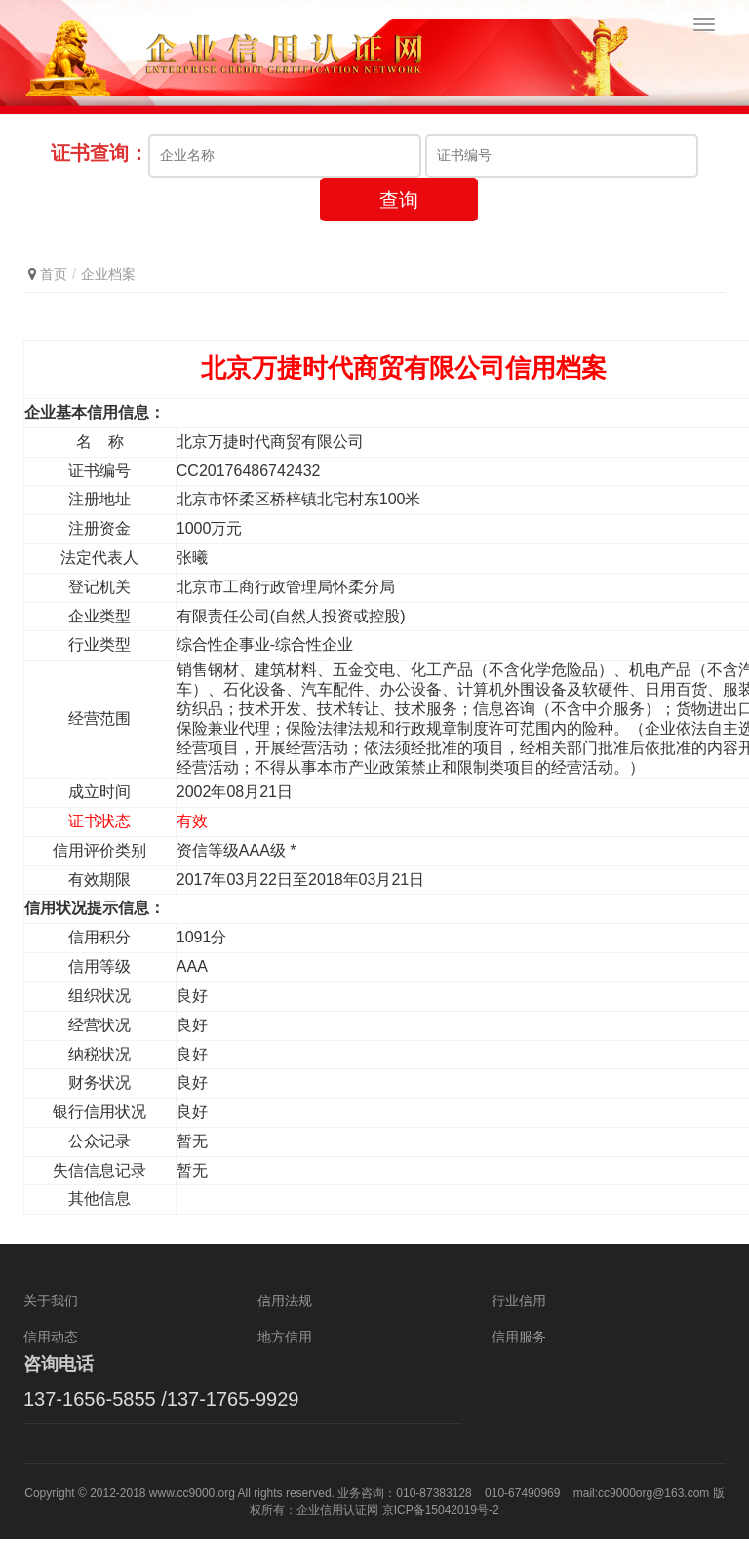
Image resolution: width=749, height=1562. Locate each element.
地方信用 (284, 1360)
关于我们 (50, 1324)
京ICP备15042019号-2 (440, 1534)
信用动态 (50, 1360)
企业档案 (108, 296)
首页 (53, 296)
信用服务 (519, 1360)
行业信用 (519, 1324)
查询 (398, 222)
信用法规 (284, 1324)
